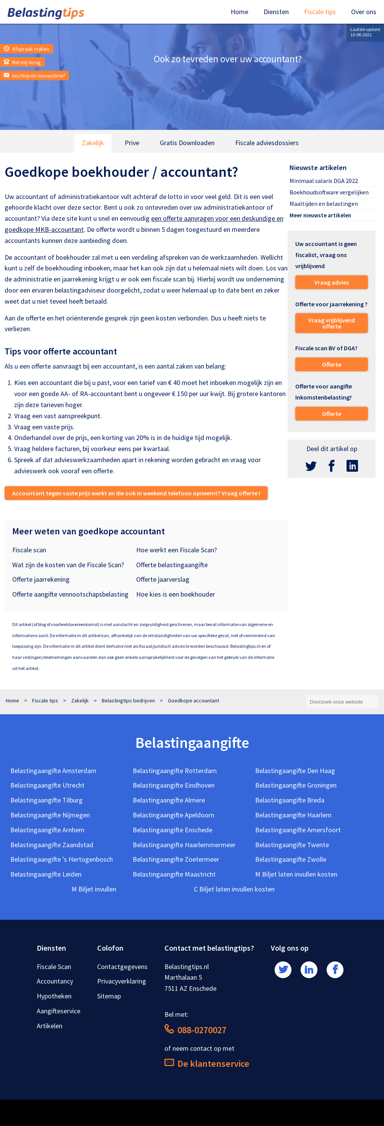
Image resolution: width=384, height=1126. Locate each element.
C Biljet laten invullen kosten (234, 889)
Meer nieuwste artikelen (320, 215)
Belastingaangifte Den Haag (295, 770)
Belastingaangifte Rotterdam (175, 770)
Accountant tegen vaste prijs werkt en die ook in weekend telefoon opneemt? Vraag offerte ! (136, 493)
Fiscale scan (29, 549)
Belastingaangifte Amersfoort (298, 829)
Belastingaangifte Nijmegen (50, 815)
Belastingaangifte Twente (292, 844)
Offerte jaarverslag (162, 579)
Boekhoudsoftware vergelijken (329, 192)
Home (239, 11)
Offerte (331, 364)
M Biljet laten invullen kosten (296, 874)
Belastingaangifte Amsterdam (53, 770)
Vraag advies (331, 282)
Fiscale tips (320, 11)
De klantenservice (206, 1063)
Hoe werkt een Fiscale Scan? (176, 549)
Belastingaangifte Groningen (296, 785)
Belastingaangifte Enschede (172, 829)
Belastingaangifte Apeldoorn (173, 815)
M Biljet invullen (94, 889)
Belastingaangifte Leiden (45, 874)
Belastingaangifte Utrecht (47, 785)
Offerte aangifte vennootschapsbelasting (70, 594)
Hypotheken (54, 996)
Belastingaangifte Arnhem (47, 829)
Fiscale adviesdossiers (267, 142)
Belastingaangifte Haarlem (293, 815)
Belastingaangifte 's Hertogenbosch (61, 859)
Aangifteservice (58, 1010)
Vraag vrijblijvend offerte (331, 323)
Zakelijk (93, 142)
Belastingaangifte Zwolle (290, 859)
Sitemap (109, 996)
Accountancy (55, 981)
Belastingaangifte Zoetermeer (176, 859)
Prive (132, 142)
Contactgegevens (122, 966)
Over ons (363, 11)
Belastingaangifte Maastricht (174, 874)
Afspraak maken (26, 48)
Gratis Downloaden (187, 142)
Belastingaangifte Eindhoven (174, 785)
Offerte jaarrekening (41, 579)
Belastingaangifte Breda (289, 800)
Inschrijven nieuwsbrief (34, 75)
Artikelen (49, 1025)
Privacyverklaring (121, 981)
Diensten (276, 11)
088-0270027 (195, 1030)
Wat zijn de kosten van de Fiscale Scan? (68, 564)
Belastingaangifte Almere (169, 800)
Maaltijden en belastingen (324, 203)
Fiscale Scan (54, 966)
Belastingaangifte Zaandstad (51, 844)
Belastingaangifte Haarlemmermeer (184, 844)
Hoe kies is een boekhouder (175, 594)
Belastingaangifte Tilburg (46, 800)
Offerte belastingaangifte (172, 564)
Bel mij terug (22, 62)
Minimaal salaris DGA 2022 (324, 180)
